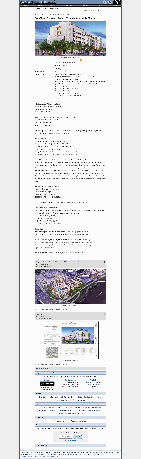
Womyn (81, 413)
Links (102, 428)
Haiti (63, 421)
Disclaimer (24, 456)
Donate (114, 5)
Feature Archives (82, 428)
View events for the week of (94, 10)
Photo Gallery (69, 428)
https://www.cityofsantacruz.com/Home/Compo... (67, 253)
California (68, 400)
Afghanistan (83, 421)
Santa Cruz (60, 400)
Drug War (69, 407)
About (40, 5)
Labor (89, 410)
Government (54, 410)
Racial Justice (72, 413)
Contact (53, 5)
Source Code (55, 456)
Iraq (68, 421)
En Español (87, 407)
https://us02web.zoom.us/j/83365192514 (85, 77)
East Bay (71, 397)
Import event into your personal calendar (93, 60)
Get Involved (57, 428)
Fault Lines (94, 428)
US (74, 400)
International (81, 400)
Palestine (74, 421)
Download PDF (67, 360)
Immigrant (76, 410)
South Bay (79, 397)
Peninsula (99, 397)
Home (26, 5)
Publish (100, 5)
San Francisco (89, 397)
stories (94, 382)
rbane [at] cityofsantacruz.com (77, 234)
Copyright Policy (33, 456)
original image (66, 57)
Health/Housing (65, 410)
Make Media (46, 428)
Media (83, 410)
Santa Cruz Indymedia (41, 14)
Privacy (41, 456)
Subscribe (69, 5)
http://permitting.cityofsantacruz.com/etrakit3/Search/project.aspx (57, 154)
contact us (74, 387)
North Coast (43, 397)
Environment (96, 407)
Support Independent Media (45, 373)
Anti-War (52, 407)
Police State (61, 413)
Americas (57, 421)
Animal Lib (43, 407)
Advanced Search (70, 440)
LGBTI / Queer (97, 410)
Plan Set (39, 314)
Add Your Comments (42, 368)
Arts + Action (60, 407)
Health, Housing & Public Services (60, 14)
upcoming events (92, 384)
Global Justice (43, 410)
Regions (38, 393)
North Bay (62, 397)
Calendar (85, 5)
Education (77, 407)
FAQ (38, 428)
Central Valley (53, 397)
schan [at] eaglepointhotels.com (77, 232)
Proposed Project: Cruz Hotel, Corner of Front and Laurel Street (59, 262)
